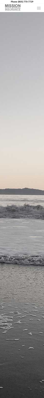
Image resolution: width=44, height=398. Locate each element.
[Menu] (38, 7)
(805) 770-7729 (25, 1)
